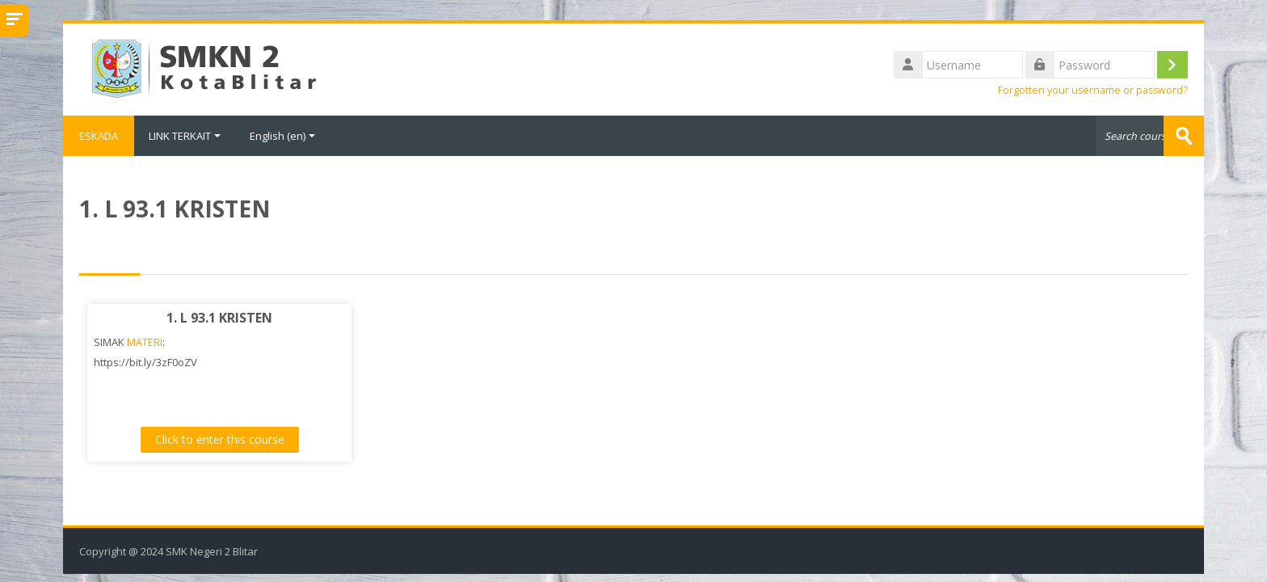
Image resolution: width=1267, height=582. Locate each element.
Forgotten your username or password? (1093, 90)
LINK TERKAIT (185, 136)
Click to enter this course (219, 439)
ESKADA (98, 136)
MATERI (144, 342)
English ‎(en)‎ (282, 136)
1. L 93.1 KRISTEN (219, 318)
